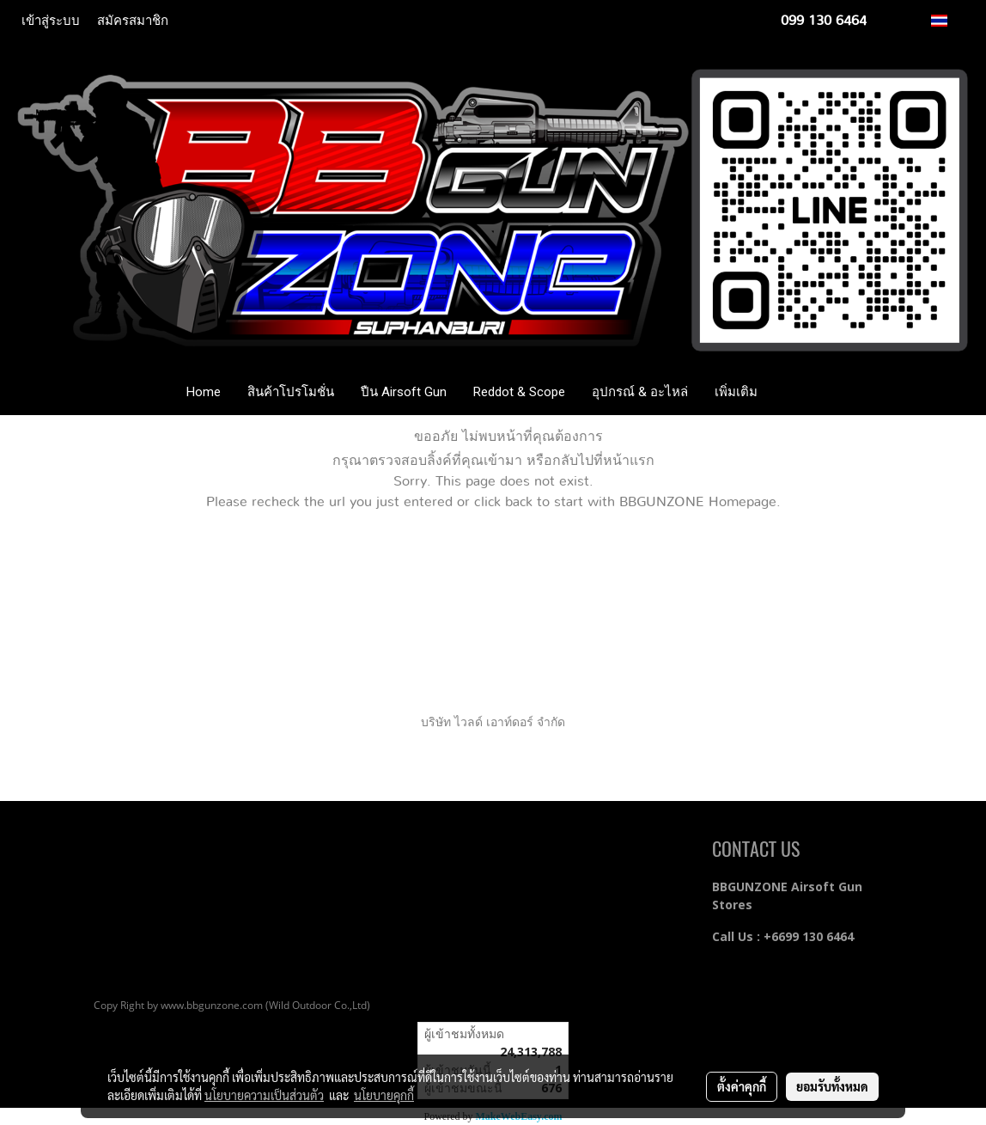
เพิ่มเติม (736, 392)
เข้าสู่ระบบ (50, 20)
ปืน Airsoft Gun (404, 392)
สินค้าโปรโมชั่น (290, 392)
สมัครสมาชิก (132, 20)
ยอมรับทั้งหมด (832, 1086)
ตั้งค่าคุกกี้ (741, 1086)
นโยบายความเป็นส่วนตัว (264, 1095)
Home (203, 392)
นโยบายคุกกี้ (384, 1095)
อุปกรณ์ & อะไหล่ (640, 392)
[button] (796, 392)
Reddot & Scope (519, 392)
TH (948, 20)
